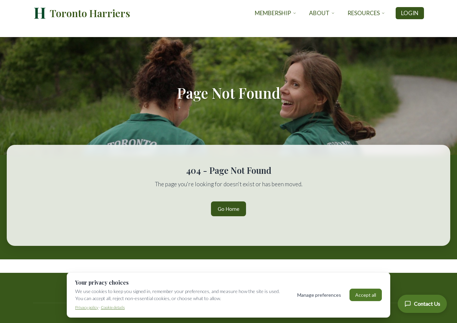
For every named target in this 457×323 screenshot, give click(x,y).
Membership (276, 13)
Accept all (365, 295)
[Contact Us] (422, 304)
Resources (366, 13)
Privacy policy (86, 307)
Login (410, 13)
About (322, 13)
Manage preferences (319, 295)
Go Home (228, 209)
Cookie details (113, 307)
